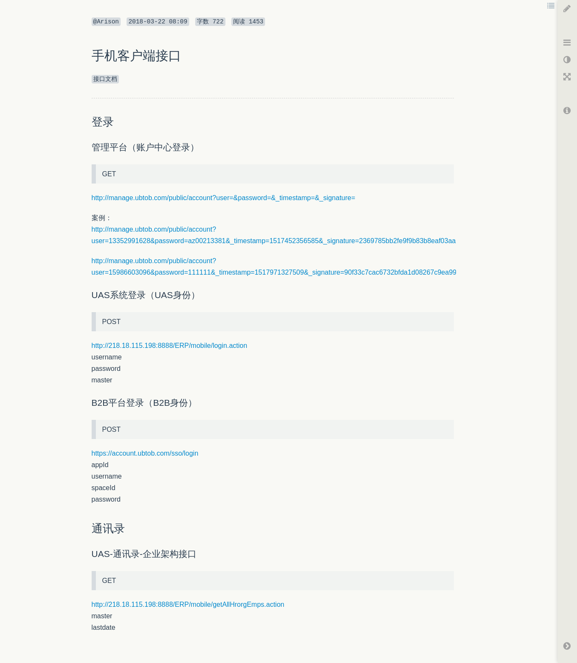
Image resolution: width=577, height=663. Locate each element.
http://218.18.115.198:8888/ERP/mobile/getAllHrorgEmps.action (188, 604)
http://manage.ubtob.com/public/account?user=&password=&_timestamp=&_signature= (223, 197)
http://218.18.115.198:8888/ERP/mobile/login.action (170, 345)
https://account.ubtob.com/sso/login (145, 453)
